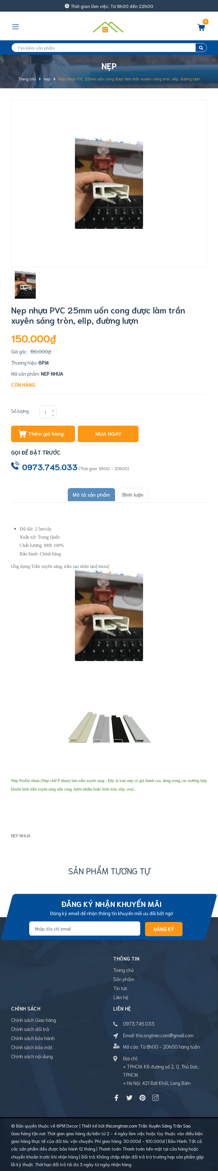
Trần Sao (182, 1124)
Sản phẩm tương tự (109, 869)
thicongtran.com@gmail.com (165, 1033)
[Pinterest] (142, 1096)
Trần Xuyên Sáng (155, 1124)
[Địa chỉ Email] (84, 927)
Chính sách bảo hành (32, 1036)
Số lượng (20, 410)
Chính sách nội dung (32, 1054)
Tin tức (120, 986)
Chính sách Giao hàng (33, 1018)
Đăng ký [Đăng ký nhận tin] (164, 927)
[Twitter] (129, 1096)
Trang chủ (123, 968)
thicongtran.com (121, 1124)
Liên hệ (120, 995)
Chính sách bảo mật (32, 1045)
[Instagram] (155, 1096)
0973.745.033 (49, 466)
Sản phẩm (123, 977)
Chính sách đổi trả (30, 1027)
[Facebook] (116, 1096)
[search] (109, 48)
